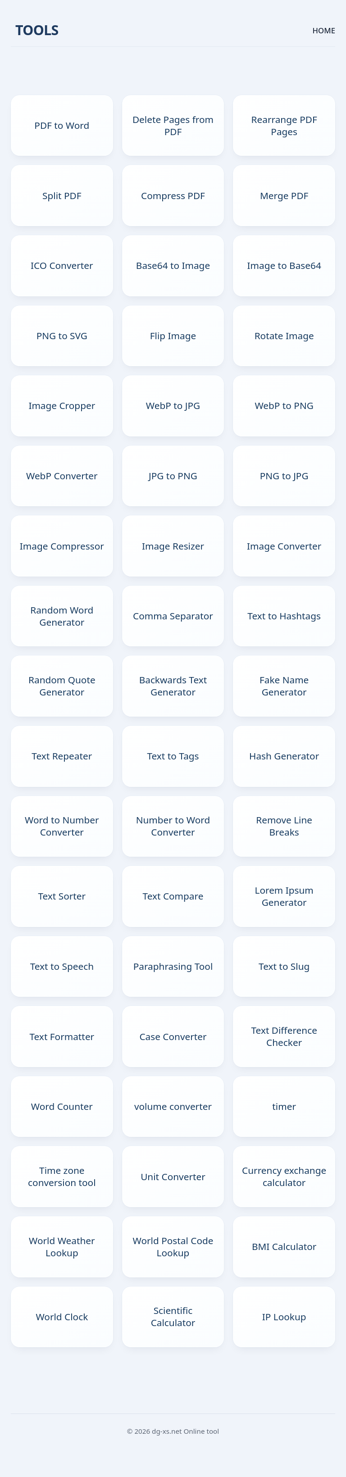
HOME (324, 30)
